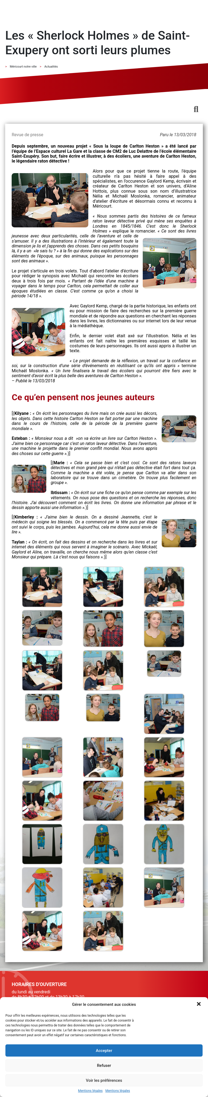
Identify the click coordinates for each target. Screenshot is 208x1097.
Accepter (104, 1050)
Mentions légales (90, 1091)
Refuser (104, 1065)
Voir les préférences (104, 1080)
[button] (199, 1004)
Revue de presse (27, 134)
